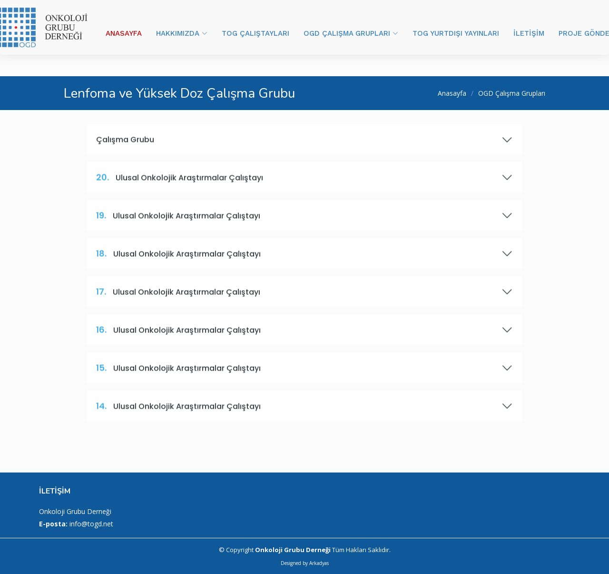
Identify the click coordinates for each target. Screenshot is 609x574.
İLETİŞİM (528, 33)
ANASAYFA (124, 33)
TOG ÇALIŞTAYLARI (255, 33)
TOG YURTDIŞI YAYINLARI (456, 33)
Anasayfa (452, 93)
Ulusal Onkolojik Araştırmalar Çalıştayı (304, 182)
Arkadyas (319, 563)
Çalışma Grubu (304, 144)
